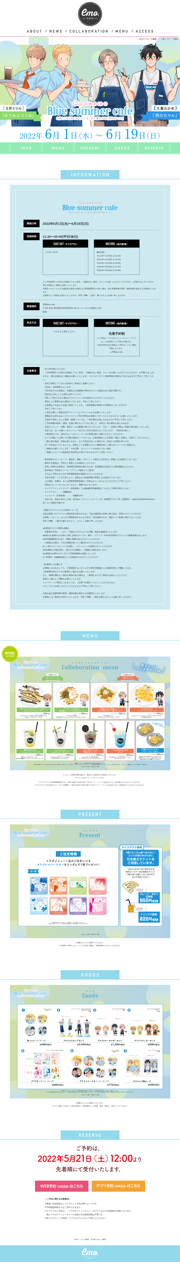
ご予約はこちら (116, 352)
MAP (45, 311)
